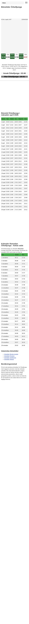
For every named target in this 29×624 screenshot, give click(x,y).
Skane (4, 2)
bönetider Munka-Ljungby (11, 354)
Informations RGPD (6, 387)
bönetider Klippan (9, 359)
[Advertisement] (14, 37)
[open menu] (26, 2)
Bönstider (10, 384)
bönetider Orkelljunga (10, 357)
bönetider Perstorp (9, 356)
